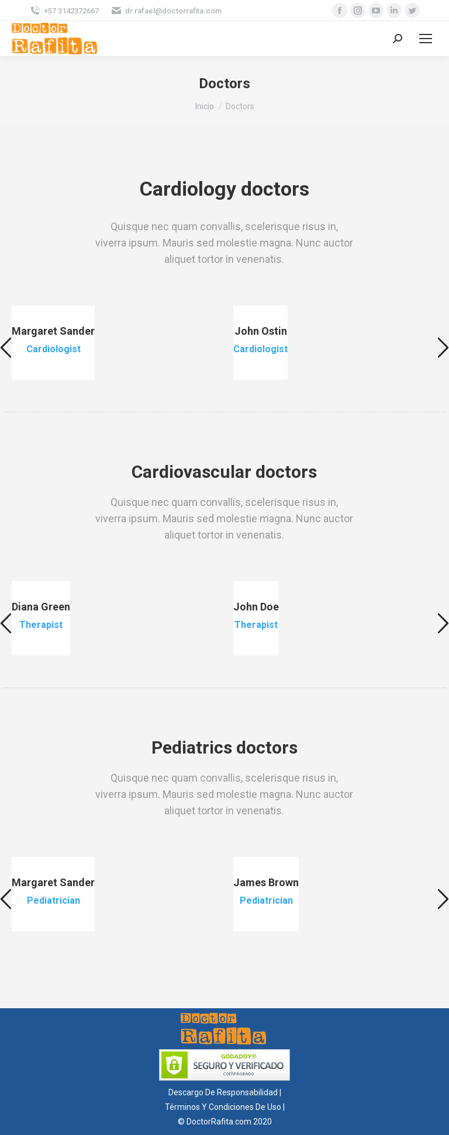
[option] (114, 343)
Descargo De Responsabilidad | (224, 1092)
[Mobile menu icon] (425, 38)
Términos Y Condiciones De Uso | (225, 1107)
